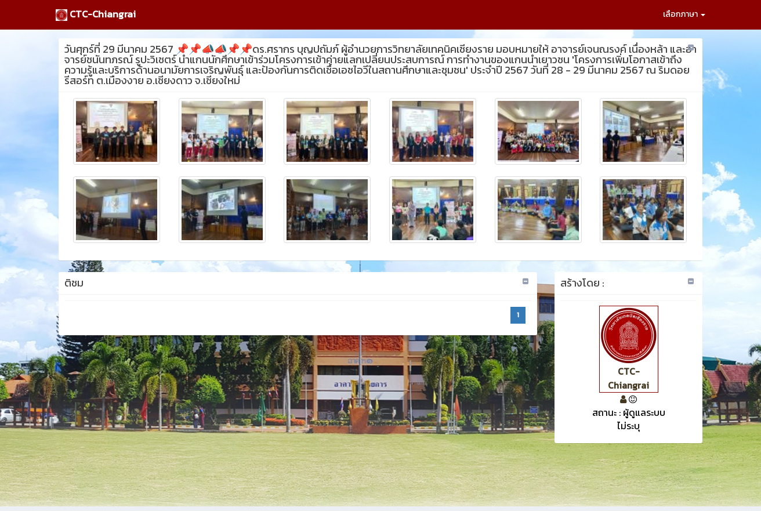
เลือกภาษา (684, 14)
